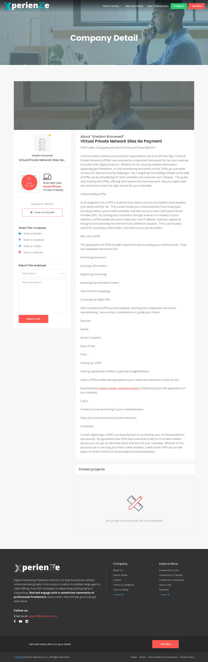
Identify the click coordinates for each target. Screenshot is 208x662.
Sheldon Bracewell (42, 155)
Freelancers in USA (169, 570)
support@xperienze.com (42, 616)
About (142, 657)
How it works (111, 6)
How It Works (120, 575)
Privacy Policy (187, 657)
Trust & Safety (120, 589)
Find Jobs (164, 589)
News (134, 657)
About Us (118, 570)
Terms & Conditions (123, 585)
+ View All (118, 594)
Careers (117, 580)
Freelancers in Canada (170, 575)
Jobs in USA (165, 585)
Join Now (197, 6)
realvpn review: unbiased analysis (119, 388)
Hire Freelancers (158, 6)
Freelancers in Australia (171, 580)
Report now (33, 318)
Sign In (179, 6)
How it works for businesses (163, 657)
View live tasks (134, 6)
